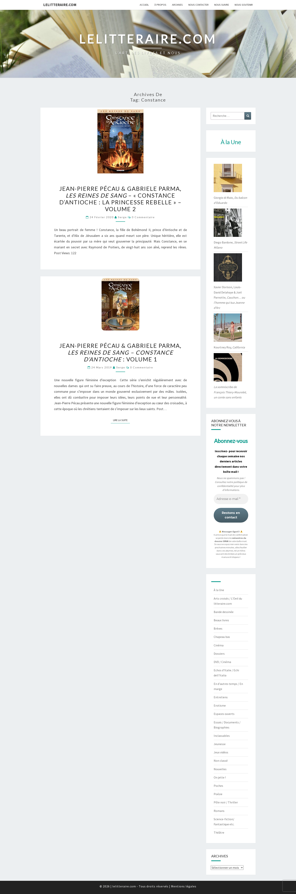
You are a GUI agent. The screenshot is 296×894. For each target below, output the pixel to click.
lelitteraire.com (59, 4)
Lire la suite (121, 420)
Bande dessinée (224, 612)
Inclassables (222, 736)
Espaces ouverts (224, 714)
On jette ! (220, 777)
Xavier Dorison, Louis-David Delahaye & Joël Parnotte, (229, 297)
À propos (160, 4)
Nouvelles (220, 769)
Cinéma (219, 645)
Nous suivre (221, 4)
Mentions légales (183, 886)
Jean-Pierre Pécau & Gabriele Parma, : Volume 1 (120, 352)
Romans (219, 811)
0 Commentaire (143, 217)
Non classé (221, 760)
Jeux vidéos (221, 752)
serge (122, 217)
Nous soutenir (244, 4)
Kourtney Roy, (229, 347)
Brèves (218, 628)
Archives (177, 4)
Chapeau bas (222, 637)
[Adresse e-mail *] (231, 499)
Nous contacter (198, 4)
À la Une (219, 590)
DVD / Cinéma (222, 662)
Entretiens (221, 697)
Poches (218, 786)
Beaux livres (221, 620)
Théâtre (219, 832)
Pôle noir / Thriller (226, 802)
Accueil (144, 4)
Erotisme (220, 705)
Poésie (218, 794)
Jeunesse (220, 744)
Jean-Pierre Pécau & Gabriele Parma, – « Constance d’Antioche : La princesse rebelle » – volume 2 (120, 198)
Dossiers (219, 653)
